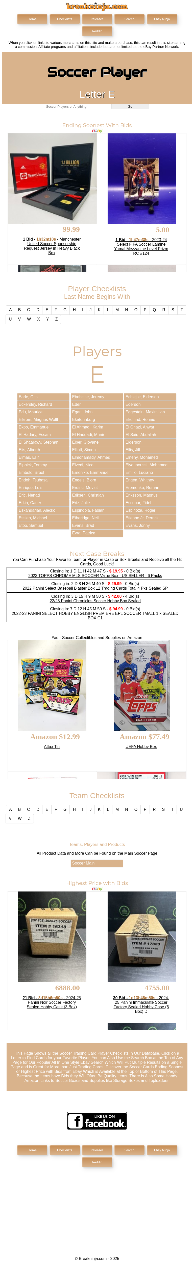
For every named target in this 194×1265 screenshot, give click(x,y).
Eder (76, 404)
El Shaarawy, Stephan (38, 442)
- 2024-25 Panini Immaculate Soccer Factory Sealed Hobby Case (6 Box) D (141, 1005)
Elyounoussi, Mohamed (146, 465)
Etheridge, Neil (85, 518)
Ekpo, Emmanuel (34, 427)
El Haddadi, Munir (88, 435)
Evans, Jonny (138, 525)
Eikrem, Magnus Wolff (38, 419)
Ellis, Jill (133, 450)
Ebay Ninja (162, 19)
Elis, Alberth (29, 450)
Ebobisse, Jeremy (88, 397)
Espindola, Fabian (88, 510)
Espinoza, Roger (140, 510)
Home (32, 19)
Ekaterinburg (83, 419)
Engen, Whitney (140, 480)
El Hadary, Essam (35, 435)
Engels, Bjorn (84, 480)
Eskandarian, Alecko (37, 510)
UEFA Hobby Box (141, 746)
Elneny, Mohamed (142, 457)
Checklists (64, 19)
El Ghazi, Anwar (140, 427)
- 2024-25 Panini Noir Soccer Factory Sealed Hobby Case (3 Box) (51, 1002)
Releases (97, 19)
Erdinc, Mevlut (85, 487)
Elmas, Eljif (29, 457)
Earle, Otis (28, 397)
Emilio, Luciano (139, 472)
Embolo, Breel (31, 472)
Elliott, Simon (84, 450)
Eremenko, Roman (142, 487)
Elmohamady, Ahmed (91, 457)
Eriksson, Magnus (142, 495)
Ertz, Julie (81, 503)
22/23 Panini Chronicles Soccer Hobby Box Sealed (95, 601)
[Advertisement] (97, 1207)
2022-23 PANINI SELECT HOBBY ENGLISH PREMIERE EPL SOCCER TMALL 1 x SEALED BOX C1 (95, 615)
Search (129, 19)
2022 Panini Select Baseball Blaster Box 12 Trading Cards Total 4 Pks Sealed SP (95, 588)
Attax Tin (52, 746)
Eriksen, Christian (88, 495)
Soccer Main (83, 863)
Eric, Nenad (29, 495)
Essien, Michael (33, 518)
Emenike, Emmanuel (91, 472)
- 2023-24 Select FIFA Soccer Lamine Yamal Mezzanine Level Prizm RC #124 (141, 246)
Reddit (97, 31)
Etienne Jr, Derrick (142, 518)
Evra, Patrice (83, 533)
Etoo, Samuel (31, 525)
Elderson (133, 442)
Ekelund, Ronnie (140, 419)
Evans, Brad (83, 525)
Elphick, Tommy (33, 465)
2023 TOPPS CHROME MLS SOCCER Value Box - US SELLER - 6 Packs (95, 575)
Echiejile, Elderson (142, 397)
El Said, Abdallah (141, 435)
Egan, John (82, 412)
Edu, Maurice (30, 412)
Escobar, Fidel (138, 503)
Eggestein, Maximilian (145, 412)
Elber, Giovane (85, 442)
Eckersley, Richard (35, 404)
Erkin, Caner (30, 503)
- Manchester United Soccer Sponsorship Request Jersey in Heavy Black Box (52, 246)
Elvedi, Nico (82, 465)
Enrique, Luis (30, 487)
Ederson (133, 404)
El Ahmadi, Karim (87, 427)
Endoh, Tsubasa (33, 480)
